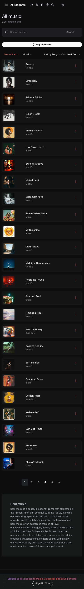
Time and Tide (34, 312)
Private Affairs (34, 97)
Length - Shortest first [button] (60, 54)
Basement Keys (34, 196)
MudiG (29, 134)
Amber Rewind (34, 130)
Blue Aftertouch (34, 462)
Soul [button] (10, 54)
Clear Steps (32, 246)
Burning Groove (34, 163)
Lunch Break (33, 114)
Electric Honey (34, 329)
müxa (29, 150)
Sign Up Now (42, 583)
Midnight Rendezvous (38, 263)
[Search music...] (34, 32)
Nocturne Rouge (35, 279)
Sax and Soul (33, 296)
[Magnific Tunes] (18, 5)
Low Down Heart (35, 147)
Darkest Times (34, 428)
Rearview (31, 445)
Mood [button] (26, 54)
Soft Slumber (33, 362)
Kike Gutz (31, 333)
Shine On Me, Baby (36, 213)
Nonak (29, 67)
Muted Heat (32, 180)
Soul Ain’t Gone (34, 379)
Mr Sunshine (33, 230)
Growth (30, 64)
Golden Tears (33, 395)
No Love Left (32, 412)
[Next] (59, 482)
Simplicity (31, 80)
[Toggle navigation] (7, 4)
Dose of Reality (34, 346)
